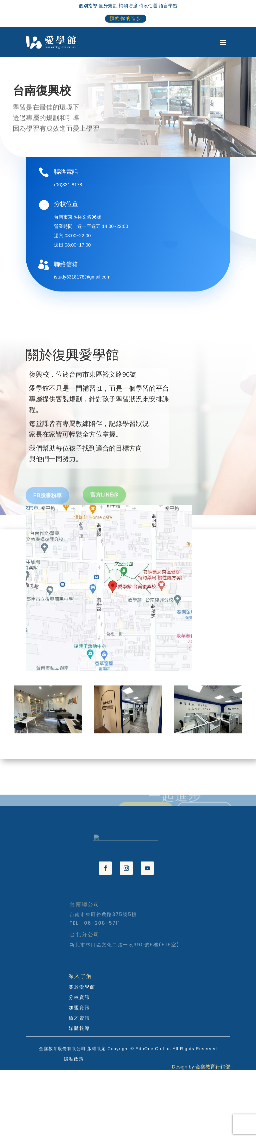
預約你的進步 (126, 18)
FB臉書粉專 (47, 503)
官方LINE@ (104, 502)
